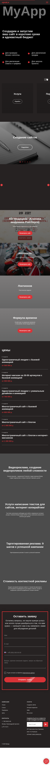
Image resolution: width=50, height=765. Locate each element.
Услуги (17, 94)
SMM (28, 727)
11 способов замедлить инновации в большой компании (25, 187)
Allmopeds (25, 258)
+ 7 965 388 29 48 (6, 738)
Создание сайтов (31, 722)
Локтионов (25, 296)
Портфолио (5, 727)
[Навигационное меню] (47, 2)
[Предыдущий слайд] (1, 185)
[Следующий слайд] (48, 185)
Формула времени (25, 332)
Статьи (4, 725)
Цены (3, 730)
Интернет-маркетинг (32, 725)
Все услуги (30, 730)
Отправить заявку (32, 697)
